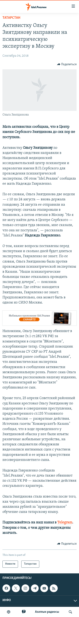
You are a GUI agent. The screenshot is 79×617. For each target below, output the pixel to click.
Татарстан (11, 18)
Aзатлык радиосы (47, 612)
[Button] (67, 64)
